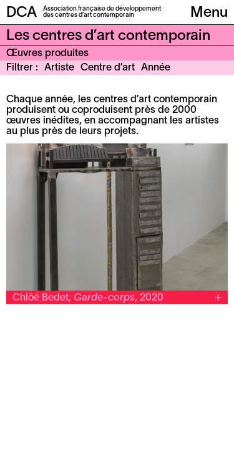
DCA (21, 13)
